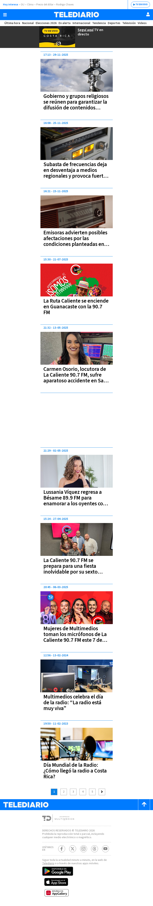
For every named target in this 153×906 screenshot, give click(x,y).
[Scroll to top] (144, 804)
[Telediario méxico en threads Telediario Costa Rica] (94, 848)
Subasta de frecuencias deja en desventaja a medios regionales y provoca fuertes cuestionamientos (75, 173)
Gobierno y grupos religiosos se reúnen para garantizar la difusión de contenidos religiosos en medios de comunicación (76, 107)
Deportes (114, 23)
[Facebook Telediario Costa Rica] (61, 848)
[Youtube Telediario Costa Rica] (105, 848)
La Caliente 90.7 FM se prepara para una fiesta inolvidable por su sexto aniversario (70, 569)
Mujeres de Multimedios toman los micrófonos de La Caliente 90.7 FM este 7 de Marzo (75, 637)
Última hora (12, 23)
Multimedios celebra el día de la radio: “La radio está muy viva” (73, 702)
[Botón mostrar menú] (5, 15)
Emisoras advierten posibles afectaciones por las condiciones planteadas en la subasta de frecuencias (76, 241)
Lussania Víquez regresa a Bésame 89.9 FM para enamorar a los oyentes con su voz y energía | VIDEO (74, 500)
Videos (142, 23)
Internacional (81, 23)
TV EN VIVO (141, 4)
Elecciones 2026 (46, 23)
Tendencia (99, 23)
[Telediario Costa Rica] (76, 14)
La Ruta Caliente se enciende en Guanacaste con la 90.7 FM (76, 306)
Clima (30, 4)
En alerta (65, 23)
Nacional (28, 23)
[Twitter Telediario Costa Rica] (72, 848)
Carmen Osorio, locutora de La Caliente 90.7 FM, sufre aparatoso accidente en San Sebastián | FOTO (75, 377)
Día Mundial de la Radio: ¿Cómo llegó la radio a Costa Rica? (75, 770)
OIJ (22, 4)
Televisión (129, 23)
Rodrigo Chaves (65, 4)
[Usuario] (148, 14)
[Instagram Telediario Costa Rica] (83, 848)
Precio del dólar (44, 4)
